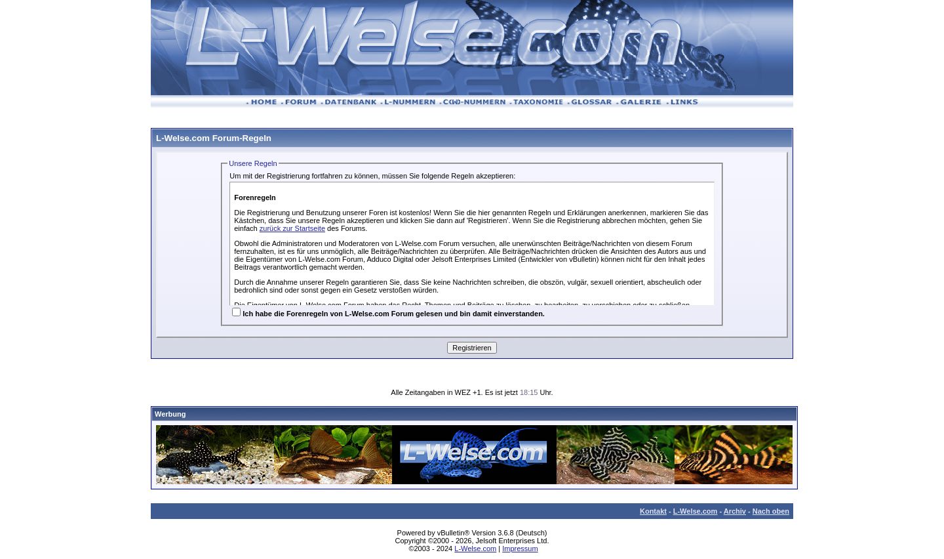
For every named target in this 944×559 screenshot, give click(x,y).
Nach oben (771, 511)
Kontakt (653, 511)
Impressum (520, 548)
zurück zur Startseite (292, 228)
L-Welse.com (695, 511)
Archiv (735, 511)
